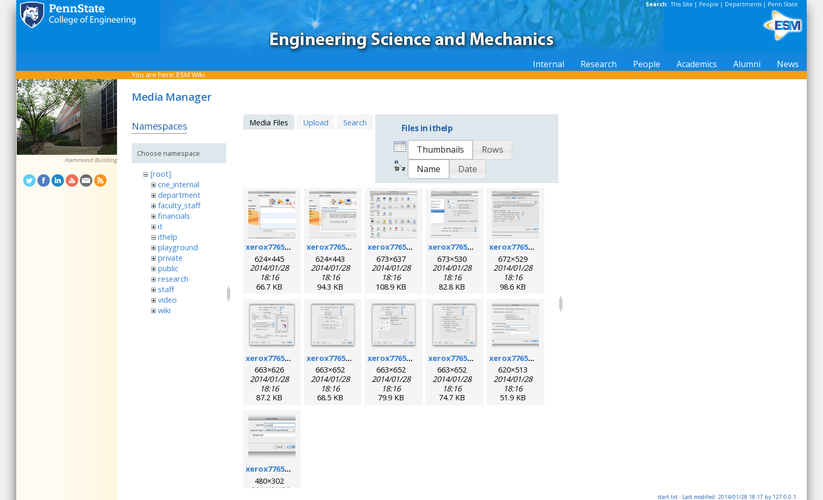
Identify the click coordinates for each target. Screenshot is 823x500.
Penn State (783, 4)
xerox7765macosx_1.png (292, 246)
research (173, 278)
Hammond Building (91, 160)
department (179, 194)
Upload (316, 122)
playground (178, 247)
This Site (682, 4)
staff (166, 289)
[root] (161, 173)
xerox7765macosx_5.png (535, 246)
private (170, 257)
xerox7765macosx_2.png (353, 246)
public (168, 268)
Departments (743, 4)
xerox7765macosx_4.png (474, 246)
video (167, 299)
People (709, 4)
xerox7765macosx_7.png (353, 358)
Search (355, 122)
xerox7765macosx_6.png (292, 358)
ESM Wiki (190, 74)
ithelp (167, 236)
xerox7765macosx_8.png (413, 358)
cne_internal (178, 184)
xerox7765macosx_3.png (413, 246)
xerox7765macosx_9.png (474, 358)
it (160, 226)
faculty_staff (179, 205)
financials (174, 215)
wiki (164, 310)
